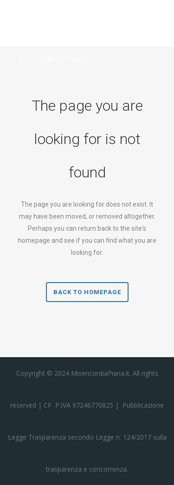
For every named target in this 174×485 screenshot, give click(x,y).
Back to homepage (87, 292)
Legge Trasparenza (37, 437)
